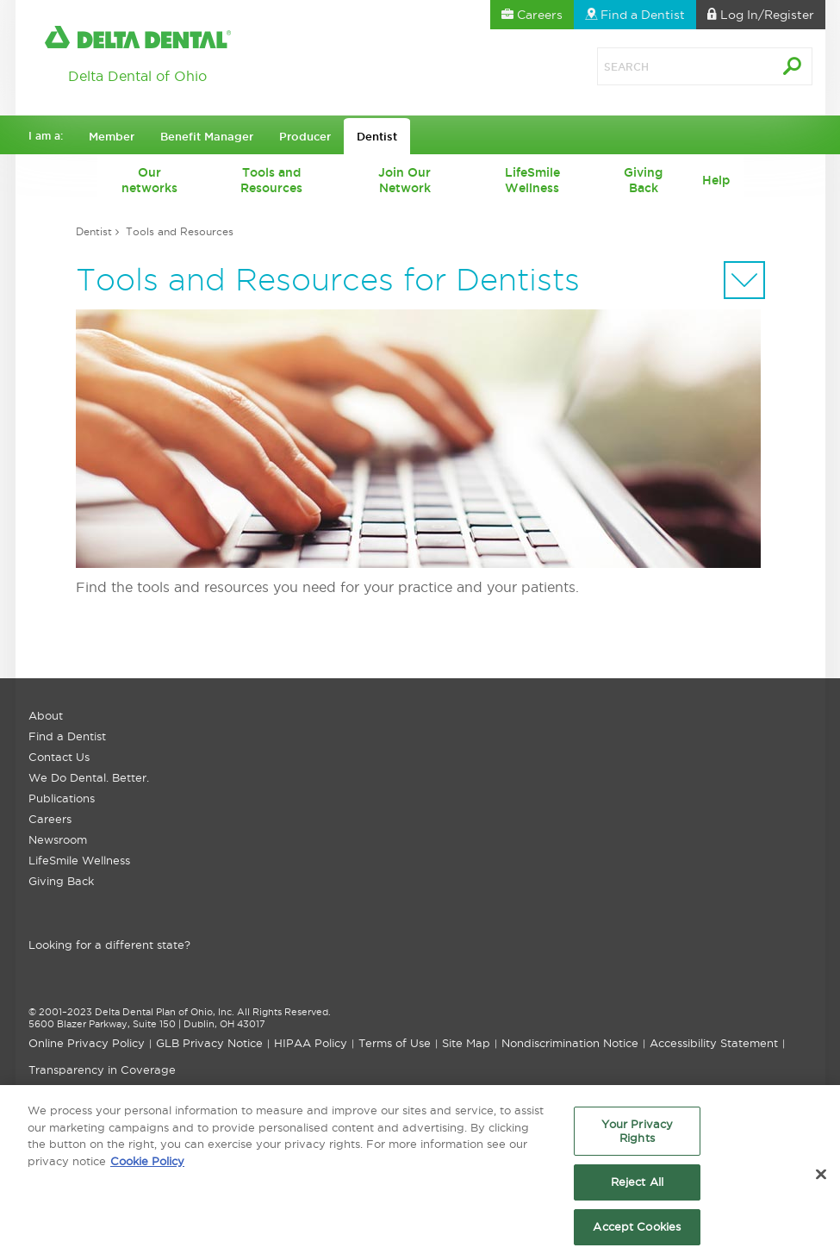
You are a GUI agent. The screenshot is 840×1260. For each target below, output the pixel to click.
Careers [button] (532, 15)
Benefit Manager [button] (206, 136)
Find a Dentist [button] (635, 15)
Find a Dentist (67, 736)
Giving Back (643, 180)
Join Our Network (404, 180)
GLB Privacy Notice (209, 1043)
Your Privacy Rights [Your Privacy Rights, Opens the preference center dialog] (637, 1136)
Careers (50, 819)
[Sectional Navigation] (744, 280)
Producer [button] (305, 136)
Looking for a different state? (109, 945)
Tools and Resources (271, 180)
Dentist (94, 231)
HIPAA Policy (310, 1043)
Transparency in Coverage (102, 1070)
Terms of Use (394, 1043)
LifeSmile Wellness (532, 180)
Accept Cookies (637, 1232)
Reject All (637, 1187)
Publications (61, 798)
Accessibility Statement (714, 1043)
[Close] (821, 1179)
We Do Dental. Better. (88, 777)
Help (716, 180)
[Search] (666, 66)
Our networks (149, 180)
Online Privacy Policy (86, 1043)
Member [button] (111, 136)
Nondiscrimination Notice (569, 1043)
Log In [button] (760, 15)
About (45, 715)
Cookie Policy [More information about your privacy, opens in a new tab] (147, 1165)
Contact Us (59, 757)
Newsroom (57, 839)
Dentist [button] (377, 136)
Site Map (466, 1043)
